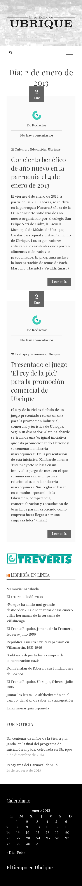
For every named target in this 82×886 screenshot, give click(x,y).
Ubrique (54, 149)
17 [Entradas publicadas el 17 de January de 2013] (37, 833)
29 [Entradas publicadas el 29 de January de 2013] (18, 844)
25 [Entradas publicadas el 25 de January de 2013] (48, 838)
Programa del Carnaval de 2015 (32, 765)
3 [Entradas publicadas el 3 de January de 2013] (37, 822)
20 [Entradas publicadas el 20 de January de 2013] (67, 833)
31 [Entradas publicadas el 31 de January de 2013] (38, 844)
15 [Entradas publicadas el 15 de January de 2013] (17, 833)
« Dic (10, 853)
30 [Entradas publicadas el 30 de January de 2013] (28, 844)
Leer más (59, 282)
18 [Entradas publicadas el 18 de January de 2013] (47, 833)
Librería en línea (30, 575)
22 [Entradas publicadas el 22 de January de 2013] (18, 838)
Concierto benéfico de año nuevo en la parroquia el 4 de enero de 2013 (38, 172)
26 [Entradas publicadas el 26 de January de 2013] (57, 838)
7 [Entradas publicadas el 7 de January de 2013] (7, 827)
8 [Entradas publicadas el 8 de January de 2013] (17, 827)
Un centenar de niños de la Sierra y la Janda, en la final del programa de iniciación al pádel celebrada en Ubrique (39, 744)
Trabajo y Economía (30, 354)
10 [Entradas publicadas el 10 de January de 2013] (38, 827)
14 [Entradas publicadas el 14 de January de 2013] (8, 833)
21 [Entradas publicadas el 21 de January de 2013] (8, 838)
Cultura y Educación (30, 149)
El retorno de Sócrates (25, 597)
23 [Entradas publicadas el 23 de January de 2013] (28, 838)
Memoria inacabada (23, 589)
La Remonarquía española (28, 708)
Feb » (21, 853)
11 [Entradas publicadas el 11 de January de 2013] (47, 827)
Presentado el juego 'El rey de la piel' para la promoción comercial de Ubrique (39, 381)
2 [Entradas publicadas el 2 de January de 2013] (27, 822)
